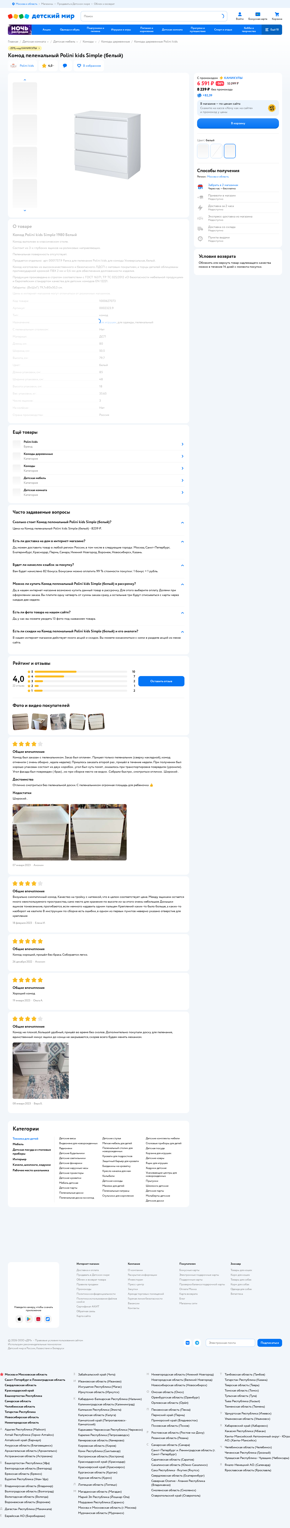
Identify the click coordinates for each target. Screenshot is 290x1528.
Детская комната (34, 42)
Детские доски (155, 1200)
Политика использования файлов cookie (97, 1300)
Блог (182, 1298)
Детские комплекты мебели (163, 1138)
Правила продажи (87, 1284)
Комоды (88, 42)
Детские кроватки (70, 1178)
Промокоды (84, 1289)
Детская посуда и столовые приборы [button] (32, 1152)
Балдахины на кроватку (116, 1166)
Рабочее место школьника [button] (31, 1170)
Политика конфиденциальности (96, 1294)
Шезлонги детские (157, 1185)
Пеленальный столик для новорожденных (117, 1150)
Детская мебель (64, 42)
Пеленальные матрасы (115, 1190)
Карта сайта (84, 1316)
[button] (272, 30)
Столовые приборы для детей (163, 1143)
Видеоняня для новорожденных (78, 1143)
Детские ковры (155, 1158)
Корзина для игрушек (158, 1153)
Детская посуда (155, 1148)
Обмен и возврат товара (91, 1279)
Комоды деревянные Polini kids (156, 42)
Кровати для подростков (117, 1156)
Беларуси (58, 1348)
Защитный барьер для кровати (120, 1161)
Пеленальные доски (71, 1192)
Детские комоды (112, 1181)
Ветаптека (237, 1294)
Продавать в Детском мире (93, 1275)
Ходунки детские (156, 1168)
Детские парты (68, 1187)
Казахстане (43, 1348)
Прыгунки (152, 1181)
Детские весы (67, 1138)
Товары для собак (241, 1279)
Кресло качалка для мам (116, 1171)
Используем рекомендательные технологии (34, 1344)
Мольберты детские (158, 1195)
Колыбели (108, 1176)
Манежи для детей (113, 1185)
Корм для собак (240, 1284)
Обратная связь (86, 1311)
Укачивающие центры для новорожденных (161, 1174)
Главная (13, 42)
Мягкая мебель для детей (117, 1143)
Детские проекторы (71, 1173)
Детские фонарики (70, 1163)
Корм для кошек (240, 1275)
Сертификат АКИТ (88, 1306)
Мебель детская (68, 1183)
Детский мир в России (21, 1348)
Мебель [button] (18, 1144)
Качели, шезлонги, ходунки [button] (32, 1165)
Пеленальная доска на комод (76, 1197)
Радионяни (65, 1148)
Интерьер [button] (19, 1159)
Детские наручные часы (73, 1168)
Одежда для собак (241, 1289)
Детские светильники (72, 1158)
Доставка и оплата (88, 1270)
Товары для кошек (241, 1270)
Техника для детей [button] (25, 1139)
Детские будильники (72, 1153)
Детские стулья (111, 1138)
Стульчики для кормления (118, 1195)
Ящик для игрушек (157, 1163)
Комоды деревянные (115, 42)
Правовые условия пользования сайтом (59, 1340)
